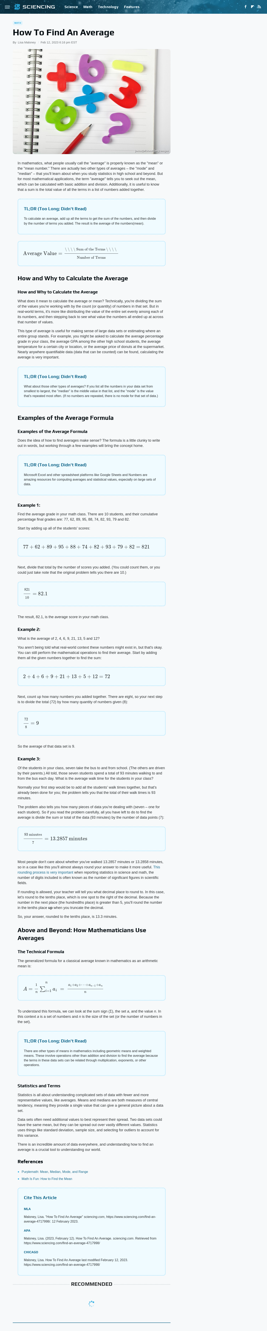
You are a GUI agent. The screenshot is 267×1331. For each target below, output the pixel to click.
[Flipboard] (252, 7)
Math (87, 7)
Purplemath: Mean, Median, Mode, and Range (55, 1171)
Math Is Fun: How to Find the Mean (47, 1179)
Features (132, 7)
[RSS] (259, 7)
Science (71, 7)
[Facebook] (245, 7)
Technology (108, 7)
